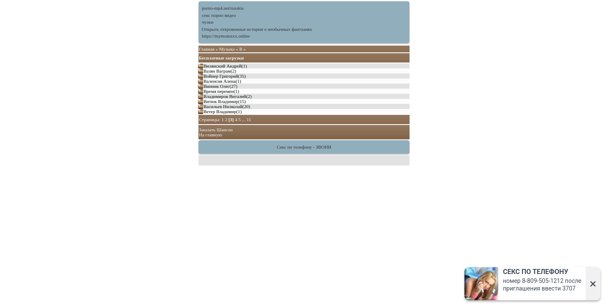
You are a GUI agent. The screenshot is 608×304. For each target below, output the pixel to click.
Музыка (227, 49)
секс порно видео (219, 15)
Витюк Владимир (221, 101)
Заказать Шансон (216, 129)
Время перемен (218, 91)
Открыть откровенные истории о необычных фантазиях (257, 29)
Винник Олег (217, 86)
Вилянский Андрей (223, 65)
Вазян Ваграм (217, 70)
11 (249, 119)
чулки (207, 21)
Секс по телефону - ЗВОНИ (304, 146)
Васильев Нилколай (223, 106)
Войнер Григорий (221, 76)
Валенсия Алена (220, 81)
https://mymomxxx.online (226, 35)
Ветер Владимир (220, 111)
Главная (206, 49)
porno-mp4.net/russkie (223, 8)
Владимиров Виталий (225, 96)
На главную (210, 134)
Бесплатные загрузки (221, 57)
